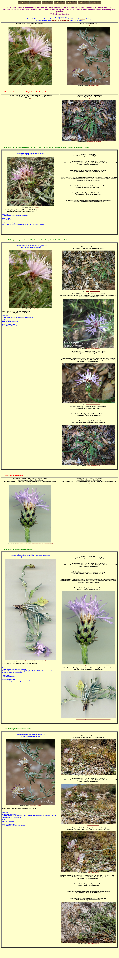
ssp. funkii (82, 19)
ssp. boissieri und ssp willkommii (60, 20)
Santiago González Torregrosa (94, 141)
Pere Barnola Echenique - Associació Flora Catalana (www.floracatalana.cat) (35, 543)
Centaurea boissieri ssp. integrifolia (22, 555)
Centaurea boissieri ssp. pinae (26, 153)
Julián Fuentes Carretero (93, 85)
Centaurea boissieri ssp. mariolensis (26, 246)
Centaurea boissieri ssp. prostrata (26, 734)
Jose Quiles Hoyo (35, 85)
